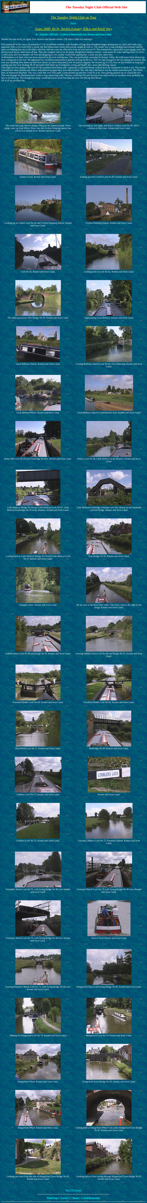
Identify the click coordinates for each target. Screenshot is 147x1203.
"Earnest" (65, 1198)
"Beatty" (76, 1198)
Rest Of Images (73, 1190)
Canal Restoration (91, 1198)
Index (74, 23)
